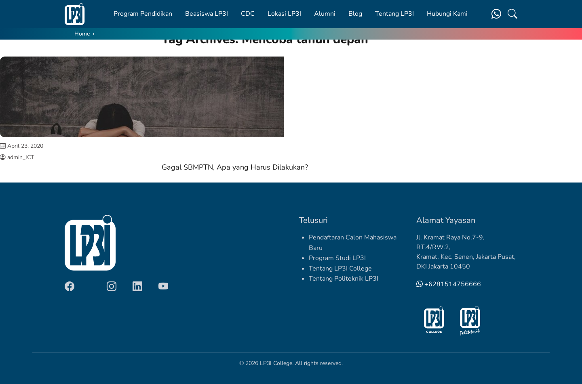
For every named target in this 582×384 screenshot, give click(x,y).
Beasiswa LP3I (206, 13)
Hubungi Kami (447, 13)
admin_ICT (20, 157)
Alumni (324, 13)
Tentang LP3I (394, 13)
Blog (355, 13)
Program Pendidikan (143, 13)
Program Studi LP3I (337, 258)
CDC (248, 13)
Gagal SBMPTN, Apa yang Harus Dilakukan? (235, 167)
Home (82, 34)
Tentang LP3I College (340, 268)
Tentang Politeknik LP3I (343, 278)
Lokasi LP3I (284, 13)
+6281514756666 (448, 284)
